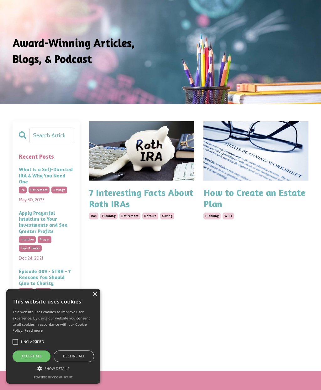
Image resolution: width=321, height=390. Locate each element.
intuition (27, 239)
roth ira (150, 216)
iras (94, 216)
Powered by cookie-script (53, 377)
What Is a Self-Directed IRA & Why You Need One (46, 175)
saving (167, 216)
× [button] (94, 294)
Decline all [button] (74, 356)
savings (59, 190)
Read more (33, 330)
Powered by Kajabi (290, 380)
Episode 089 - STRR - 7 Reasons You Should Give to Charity (45, 277)
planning (109, 216)
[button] (53, 368)
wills (228, 216)
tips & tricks (30, 248)
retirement (130, 216)
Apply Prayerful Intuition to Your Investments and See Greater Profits (43, 222)
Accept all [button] (31, 356)
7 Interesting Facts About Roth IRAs (141, 198)
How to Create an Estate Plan (254, 198)
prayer (44, 239)
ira (23, 190)
